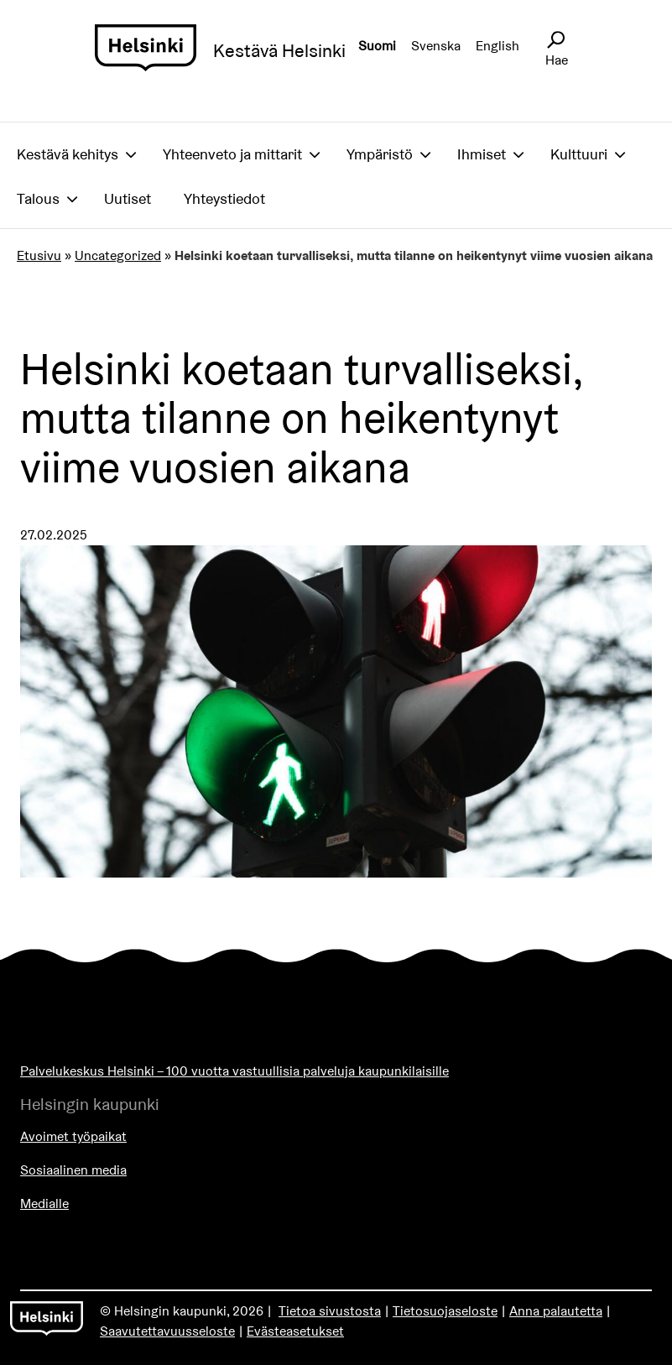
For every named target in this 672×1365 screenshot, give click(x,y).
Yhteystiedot (224, 198)
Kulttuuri (578, 154)
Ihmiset (481, 154)
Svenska (436, 46)
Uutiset (127, 198)
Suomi (377, 46)
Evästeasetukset (295, 1331)
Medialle (44, 1203)
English (497, 46)
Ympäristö (379, 154)
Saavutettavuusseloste (167, 1331)
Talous (38, 198)
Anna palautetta (555, 1311)
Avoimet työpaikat (73, 1136)
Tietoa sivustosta (330, 1311)
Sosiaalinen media (73, 1170)
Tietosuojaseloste (445, 1311)
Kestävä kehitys (67, 154)
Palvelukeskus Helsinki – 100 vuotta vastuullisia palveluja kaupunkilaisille (234, 1071)
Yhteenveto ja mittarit (232, 154)
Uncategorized (118, 255)
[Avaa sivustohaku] (555, 40)
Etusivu (39, 255)
